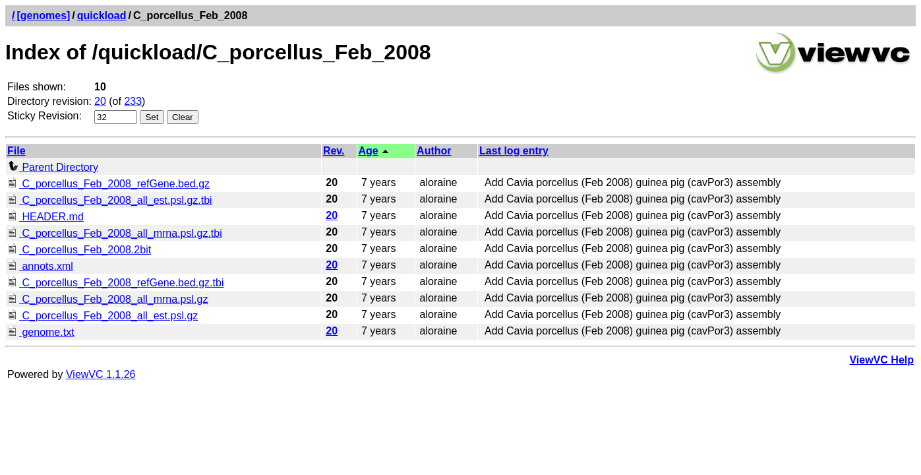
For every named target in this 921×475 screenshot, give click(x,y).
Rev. (334, 150)
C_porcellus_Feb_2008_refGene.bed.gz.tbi (115, 282)
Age (368, 150)
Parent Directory (52, 167)
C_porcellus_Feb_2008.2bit (79, 249)
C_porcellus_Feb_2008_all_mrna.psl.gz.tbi (114, 233)
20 (100, 101)
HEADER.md (45, 216)
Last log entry (514, 150)
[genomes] (43, 15)
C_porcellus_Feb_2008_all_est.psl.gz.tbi (109, 200)
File (16, 150)
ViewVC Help (881, 359)
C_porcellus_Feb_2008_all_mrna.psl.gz (107, 299)
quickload (102, 15)
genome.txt (40, 332)
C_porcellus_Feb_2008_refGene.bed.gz (108, 183)
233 (133, 101)
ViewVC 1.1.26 (101, 374)
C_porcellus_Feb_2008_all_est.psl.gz (102, 315)
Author (434, 150)
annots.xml (40, 266)
